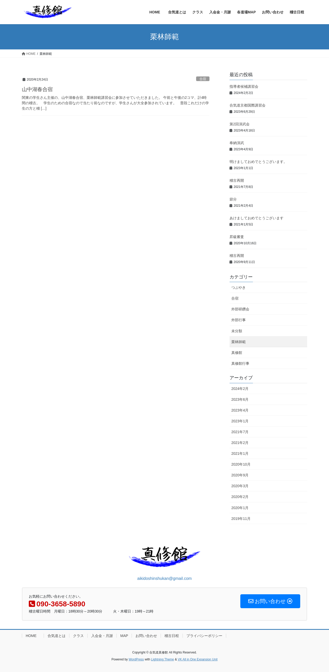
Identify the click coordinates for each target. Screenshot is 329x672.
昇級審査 (237, 237)
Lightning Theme (162, 659)
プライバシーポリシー (204, 636)
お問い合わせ (146, 636)
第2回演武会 (240, 124)
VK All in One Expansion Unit (197, 659)
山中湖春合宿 (37, 89)
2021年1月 (240, 453)
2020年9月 (240, 475)
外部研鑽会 (240, 309)
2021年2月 (240, 443)
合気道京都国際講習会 (248, 105)
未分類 (236, 331)
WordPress (136, 659)
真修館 (236, 353)
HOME (33, 636)
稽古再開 (237, 180)
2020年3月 (240, 486)
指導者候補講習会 (244, 86)
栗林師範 (238, 342)
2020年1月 (240, 508)
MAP (124, 636)
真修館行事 (240, 363)
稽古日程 (171, 636)
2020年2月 (240, 497)
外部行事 (238, 320)
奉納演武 (237, 143)
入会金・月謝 (102, 636)
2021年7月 (240, 432)
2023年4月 (240, 410)
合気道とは (57, 636)
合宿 (202, 79)
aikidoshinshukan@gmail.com (164, 578)
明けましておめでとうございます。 (258, 162)
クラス (78, 636)
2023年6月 (240, 399)
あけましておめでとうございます (257, 218)
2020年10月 (241, 464)
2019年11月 (241, 519)
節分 (233, 199)
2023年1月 (240, 421)
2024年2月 (240, 389)
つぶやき (238, 287)
